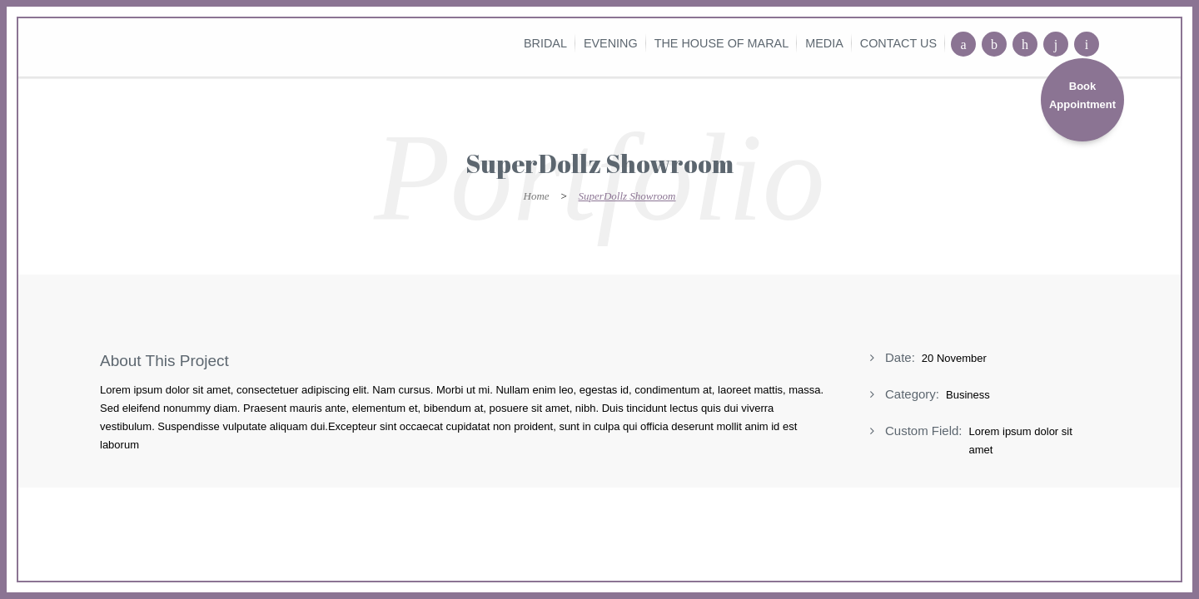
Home (537, 196)
